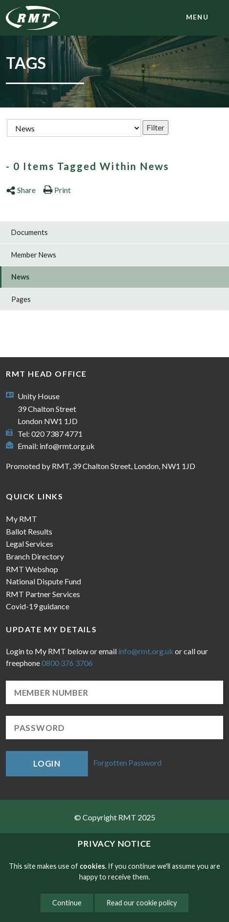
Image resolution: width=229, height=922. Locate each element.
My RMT (21, 518)
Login (47, 763)
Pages (21, 299)
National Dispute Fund (43, 581)
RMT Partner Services (43, 594)
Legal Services (29, 543)
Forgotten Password (127, 762)
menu (197, 17)
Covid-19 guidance (37, 606)
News (20, 277)
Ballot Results (29, 531)
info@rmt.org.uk (67, 445)
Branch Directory (35, 556)
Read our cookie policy (141, 903)
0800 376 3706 (67, 662)
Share (21, 189)
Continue (67, 903)
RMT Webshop (32, 569)
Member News (33, 255)
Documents (29, 232)
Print (57, 189)
